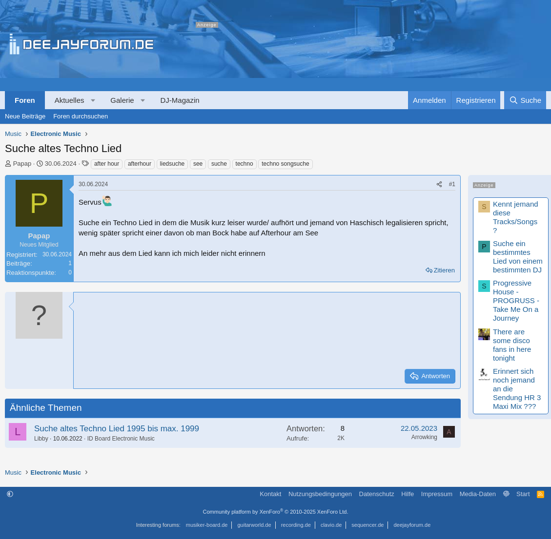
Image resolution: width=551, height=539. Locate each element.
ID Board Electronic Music (121, 438)
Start (523, 494)
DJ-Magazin (180, 100)
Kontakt (270, 494)
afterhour (139, 163)
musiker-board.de (207, 525)
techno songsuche (285, 163)
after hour (106, 163)
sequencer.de (367, 525)
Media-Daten (478, 494)
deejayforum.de (411, 525)
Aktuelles (69, 100)
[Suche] (525, 100)
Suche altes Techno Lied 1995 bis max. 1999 (116, 428)
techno (244, 163)
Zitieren (444, 270)
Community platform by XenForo (275, 512)
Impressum (436, 494)
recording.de (296, 525)
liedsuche (172, 163)
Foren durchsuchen (80, 116)
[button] (93, 100)
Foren (25, 100)
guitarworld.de (254, 525)
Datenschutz (376, 494)
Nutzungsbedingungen (320, 494)
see (198, 163)
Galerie (122, 100)
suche (219, 163)
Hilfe (407, 494)
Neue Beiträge (25, 116)
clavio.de (331, 525)
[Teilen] (439, 184)
